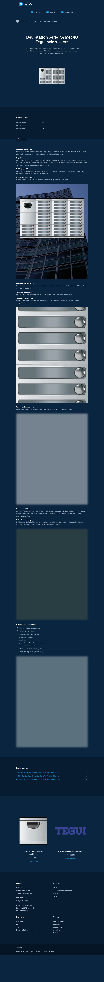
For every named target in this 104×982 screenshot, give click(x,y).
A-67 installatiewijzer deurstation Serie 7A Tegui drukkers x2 (37, 773)
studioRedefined (49, 951)
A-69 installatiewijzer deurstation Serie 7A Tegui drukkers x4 (38, 779)
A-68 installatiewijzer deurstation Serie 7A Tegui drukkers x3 (38, 776)
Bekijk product (33, 861)
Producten (23, 21)
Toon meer (22, 139)
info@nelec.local (22, 901)
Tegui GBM (32, 21)
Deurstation (69, 12)
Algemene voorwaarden (25, 951)
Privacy (37, 951)
